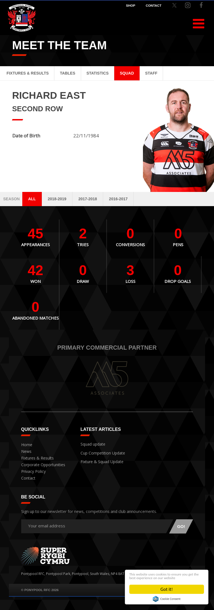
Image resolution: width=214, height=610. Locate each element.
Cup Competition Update (100, 451)
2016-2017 (118, 199)
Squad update (92, 443)
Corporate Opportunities (41, 465)
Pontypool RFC (22, 19)
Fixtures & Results (27, 73)
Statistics (97, 73)
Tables (67, 73)
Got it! (166, 589)
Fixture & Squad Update (99, 459)
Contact (27, 478)
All (32, 199)
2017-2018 (87, 199)
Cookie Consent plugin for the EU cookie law (167, 599)
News (25, 451)
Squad (127, 73)
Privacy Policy (31, 471)
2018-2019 (57, 199)
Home (26, 445)
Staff (151, 73)
